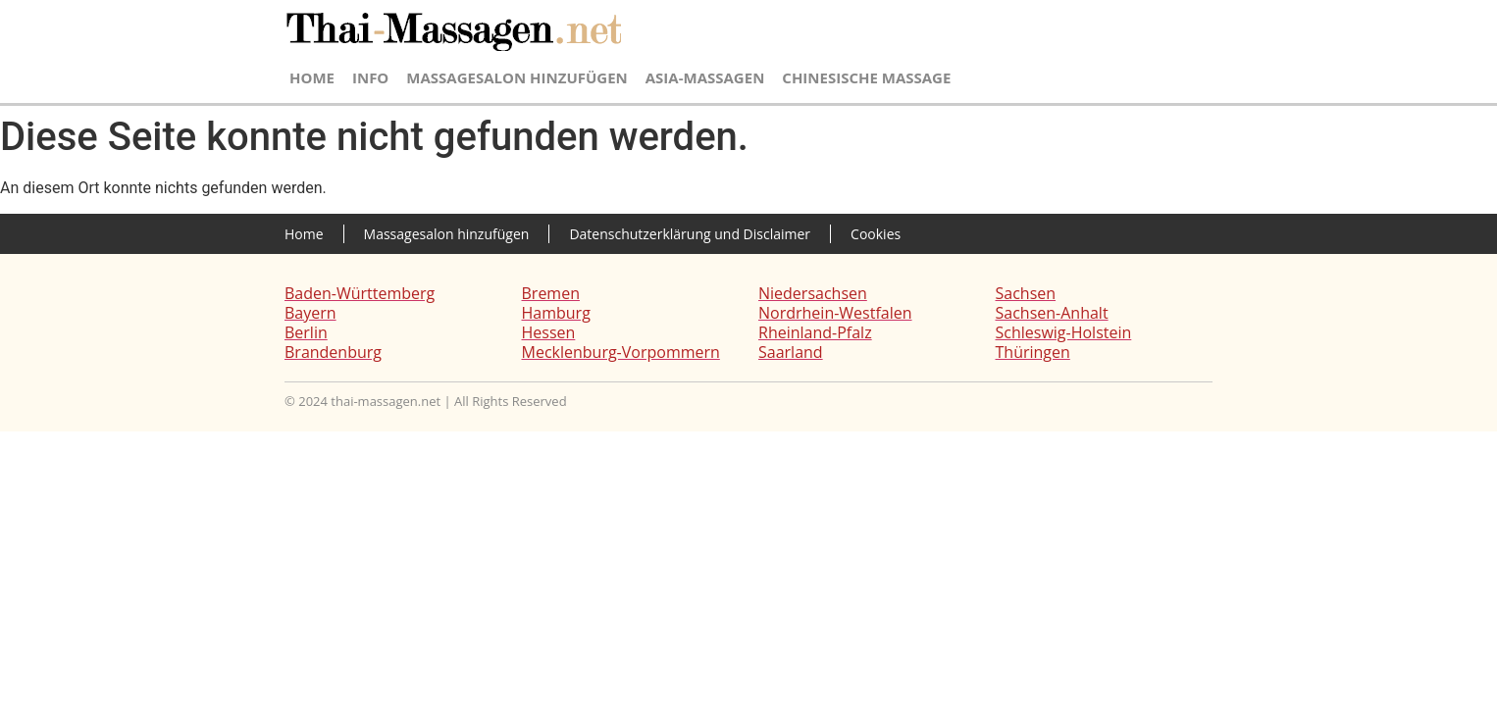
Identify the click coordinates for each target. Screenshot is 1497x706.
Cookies (876, 234)
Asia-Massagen (705, 77)
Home (312, 77)
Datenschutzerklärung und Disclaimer (689, 234)
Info (370, 77)
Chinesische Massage (866, 77)
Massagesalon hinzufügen (516, 77)
